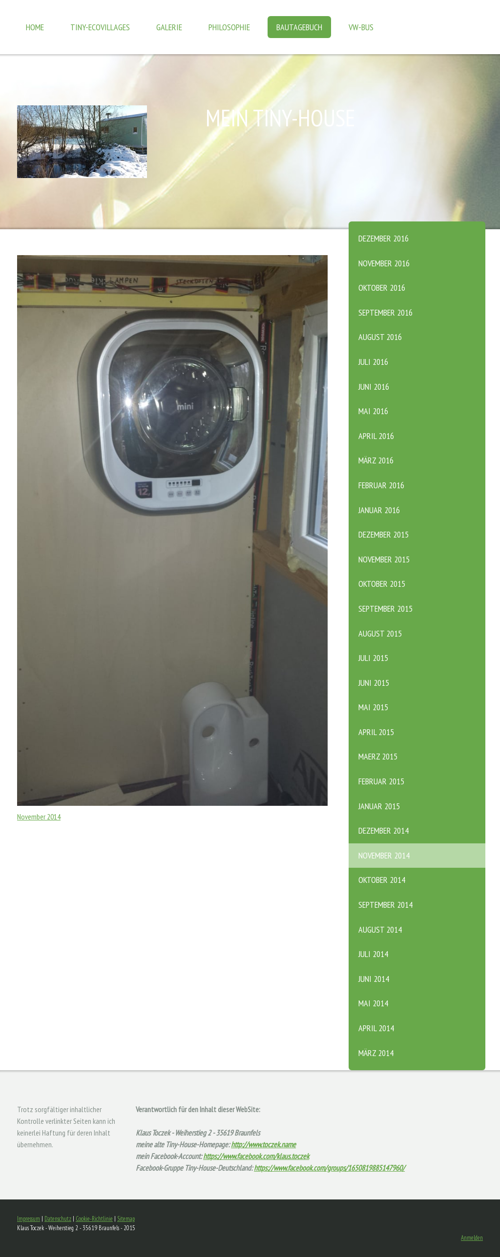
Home (35, 27)
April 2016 (376, 435)
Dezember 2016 (383, 238)
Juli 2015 (373, 657)
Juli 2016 (373, 361)
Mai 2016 (373, 411)
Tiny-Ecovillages (100, 27)
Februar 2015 (381, 781)
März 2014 (376, 1052)
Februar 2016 (381, 485)
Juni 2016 (373, 386)
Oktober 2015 (381, 583)
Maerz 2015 (377, 756)
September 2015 (385, 608)
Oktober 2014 (381, 879)
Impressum (28, 1219)
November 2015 (384, 559)
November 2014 (384, 855)
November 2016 (384, 263)
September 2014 (385, 904)
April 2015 (376, 732)
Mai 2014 (373, 1003)
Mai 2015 (373, 707)
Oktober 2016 (381, 287)
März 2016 (376, 460)
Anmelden (472, 1238)
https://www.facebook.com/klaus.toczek (256, 1156)
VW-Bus (361, 27)
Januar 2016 (379, 510)
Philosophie (229, 27)
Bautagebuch (299, 27)
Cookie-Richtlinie (94, 1219)
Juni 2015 (373, 682)
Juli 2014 (373, 953)
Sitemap (126, 1219)
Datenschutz (57, 1219)
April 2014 (376, 1028)
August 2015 (380, 633)
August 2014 (380, 929)
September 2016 (385, 312)
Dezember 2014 (383, 830)
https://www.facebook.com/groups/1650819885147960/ (329, 1168)
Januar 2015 (379, 806)
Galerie (169, 27)
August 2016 (380, 336)
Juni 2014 (373, 978)
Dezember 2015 (383, 534)
